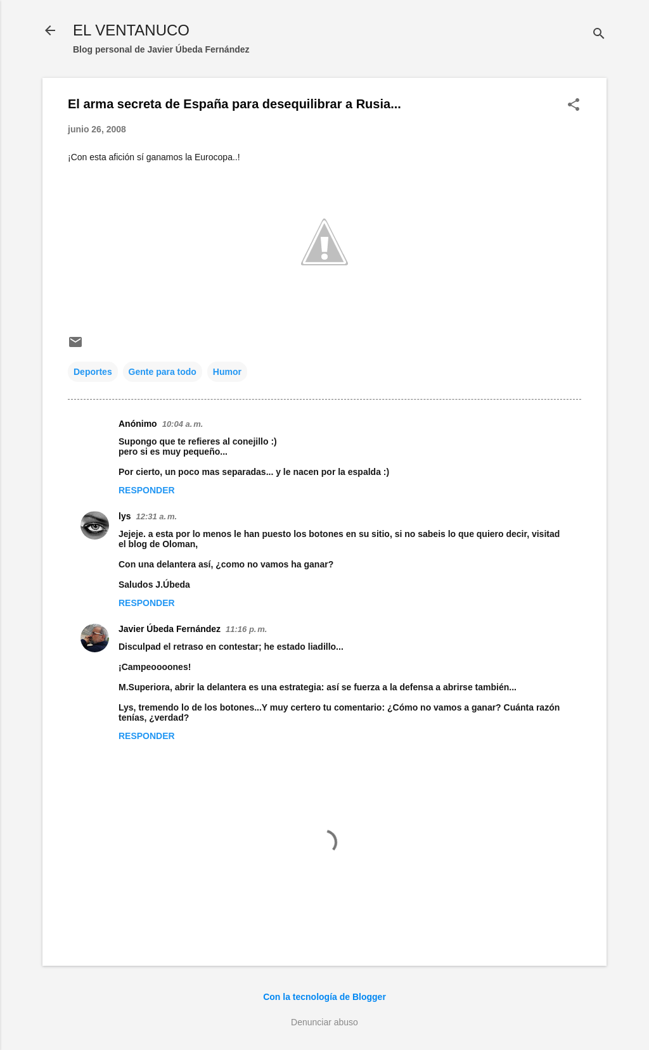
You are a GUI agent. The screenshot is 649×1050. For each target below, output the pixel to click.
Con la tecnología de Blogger (324, 997)
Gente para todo (162, 372)
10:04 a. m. (182, 424)
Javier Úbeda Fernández (170, 629)
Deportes (93, 372)
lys (125, 516)
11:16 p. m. (246, 629)
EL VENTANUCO (131, 30)
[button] (573, 105)
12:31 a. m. (156, 516)
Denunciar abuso (324, 1022)
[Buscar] (599, 34)
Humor (227, 372)
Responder (147, 490)
